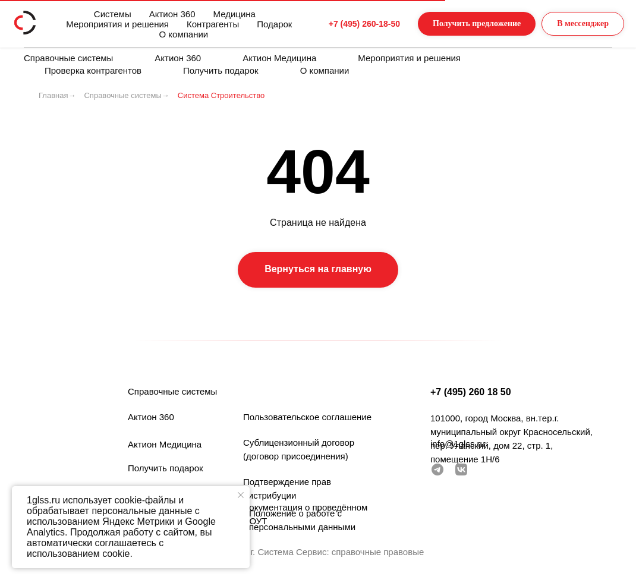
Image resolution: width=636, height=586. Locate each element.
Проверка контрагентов (93, 70)
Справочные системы (68, 58)
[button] (453, 24)
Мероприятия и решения (409, 58)
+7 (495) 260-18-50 (330, 24)
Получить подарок (221, 70)
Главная (53, 95)
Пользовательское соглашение (307, 417)
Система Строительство (221, 95)
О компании (325, 70)
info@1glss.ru (457, 444)
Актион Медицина (279, 58)
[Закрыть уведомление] (241, 495)
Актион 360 (178, 58)
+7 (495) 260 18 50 (470, 392)
